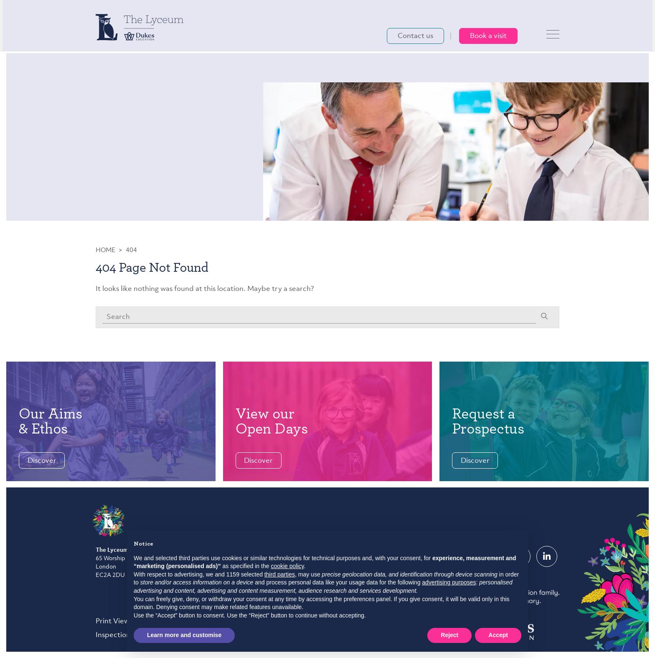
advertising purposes (449, 582)
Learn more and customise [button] (184, 635)
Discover (42, 460)
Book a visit (488, 37)
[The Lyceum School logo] (139, 28)
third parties (279, 574)
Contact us (415, 37)
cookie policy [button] (287, 566)
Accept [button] (498, 635)
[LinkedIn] (546, 556)
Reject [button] (449, 635)
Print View (112, 621)
